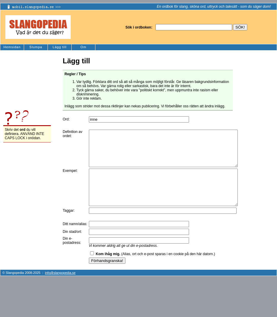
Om (83, 47)
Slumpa (35, 47)
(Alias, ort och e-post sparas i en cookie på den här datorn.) (155, 268)
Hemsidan (12, 47)
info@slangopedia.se (60, 287)
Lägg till (60, 47)
